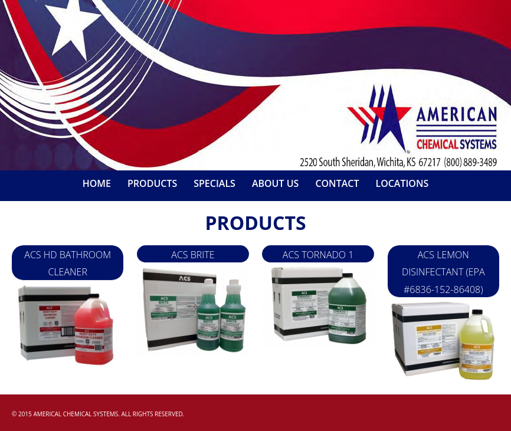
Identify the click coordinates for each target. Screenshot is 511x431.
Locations (401, 183)
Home (97, 183)
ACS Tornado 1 (318, 254)
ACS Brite (192, 254)
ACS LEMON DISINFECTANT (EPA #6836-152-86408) (443, 272)
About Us (275, 183)
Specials (214, 183)
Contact (337, 183)
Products (152, 183)
